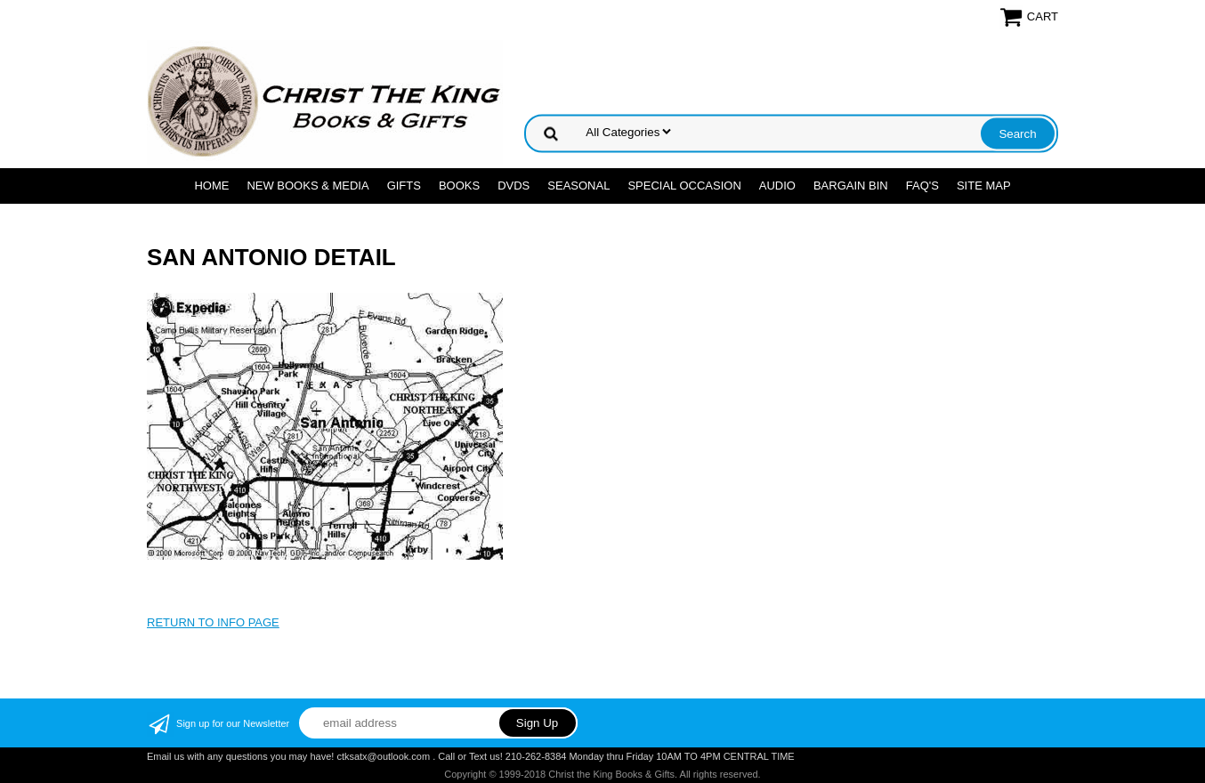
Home (211, 185)
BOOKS (459, 185)
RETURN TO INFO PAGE (213, 622)
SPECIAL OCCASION (683, 185)
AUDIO (777, 185)
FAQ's (922, 185)
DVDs (513, 185)
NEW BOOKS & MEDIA (307, 185)
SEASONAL (578, 185)
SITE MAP (984, 185)
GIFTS (404, 185)
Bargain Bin (850, 185)
